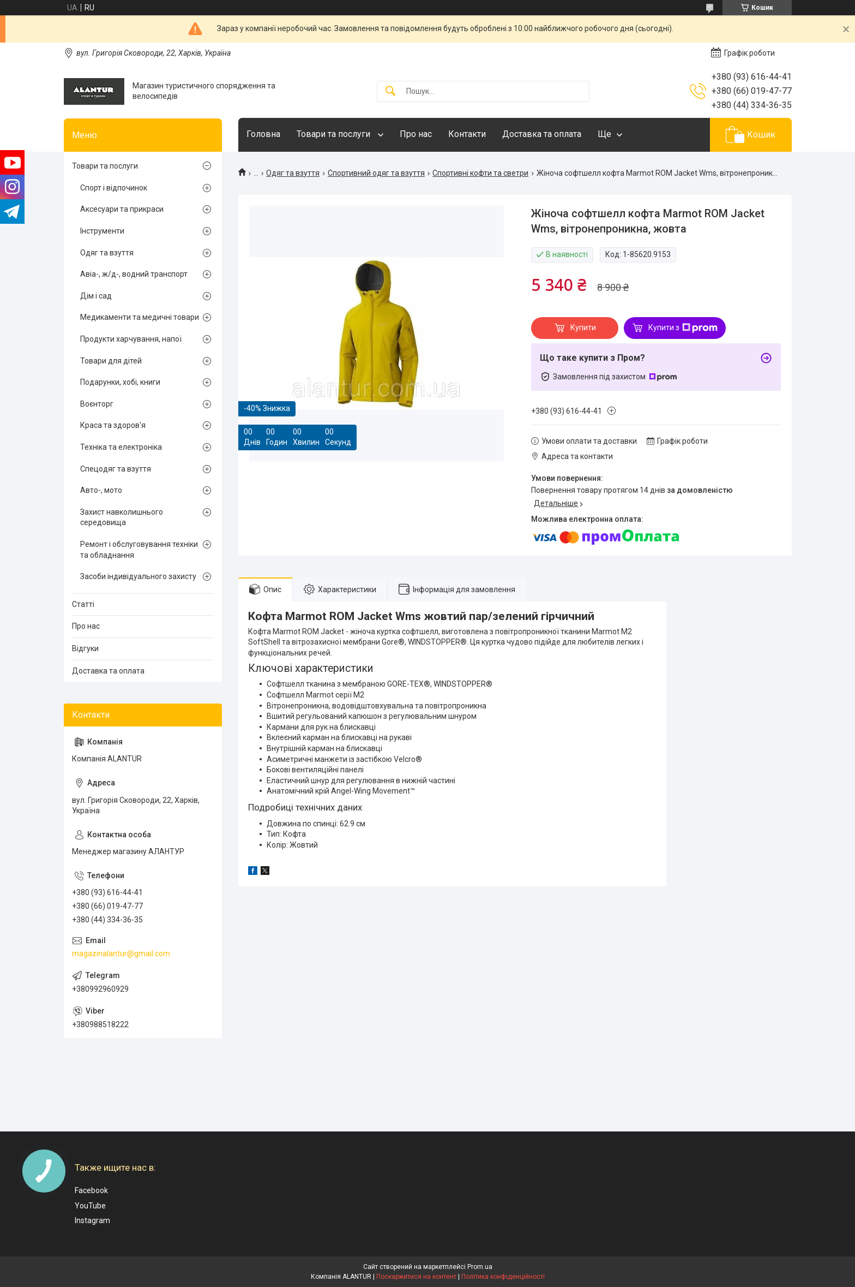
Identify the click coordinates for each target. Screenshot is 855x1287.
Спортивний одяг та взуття (376, 173)
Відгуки (85, 648)
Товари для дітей (111, 360)
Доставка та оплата (541, 134)
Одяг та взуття (293, 173)
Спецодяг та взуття (115, 468)
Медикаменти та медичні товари (139, 317)
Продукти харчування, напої (131, 339)
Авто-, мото (101, 490)
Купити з (683, 328)
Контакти (467, 134)
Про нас (416, 134)
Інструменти (102, 231)
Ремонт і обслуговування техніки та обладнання (139, 549)
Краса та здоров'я (113, 425)
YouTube (90, 1205)
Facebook (91, 1190)
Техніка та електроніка (121, 447)
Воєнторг (96, 404)
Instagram (92, 1220)
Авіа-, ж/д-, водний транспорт (134, 274)
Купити (583, 327)
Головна (263, 134)
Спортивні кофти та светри (480, 173)
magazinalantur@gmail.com (121, 953)
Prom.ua (479, 1267)
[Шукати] (390, 91)
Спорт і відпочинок (113, 187)
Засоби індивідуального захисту (138, 576)
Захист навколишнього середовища (121, 517)
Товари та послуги (334, 134)
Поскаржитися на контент (416, 1276)
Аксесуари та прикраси (122, 209)
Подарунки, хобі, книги (120, 382)
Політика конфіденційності (503, 1276)
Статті (83, 604)
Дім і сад (96, 295)
